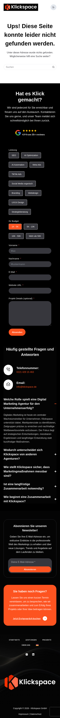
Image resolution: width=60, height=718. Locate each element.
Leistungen (31, 640)
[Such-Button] (53, 67)
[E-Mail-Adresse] (30, 562)
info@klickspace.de (27, 387)
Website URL (15, 285)
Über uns (26, 645)
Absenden (17, 332)
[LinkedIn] (33, 654)
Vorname (13, 245)
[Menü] (53, 7)
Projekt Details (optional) (20, 298)
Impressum (24, 714)
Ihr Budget (14, 221)
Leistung (13, 150)
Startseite (14, 640)
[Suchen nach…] (27, 67)
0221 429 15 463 (25, 372)
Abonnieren (30, 569)
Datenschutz (35, 714)
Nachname (14, 258)
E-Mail (12, 272)
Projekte (46, 640)
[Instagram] (27, 654)
